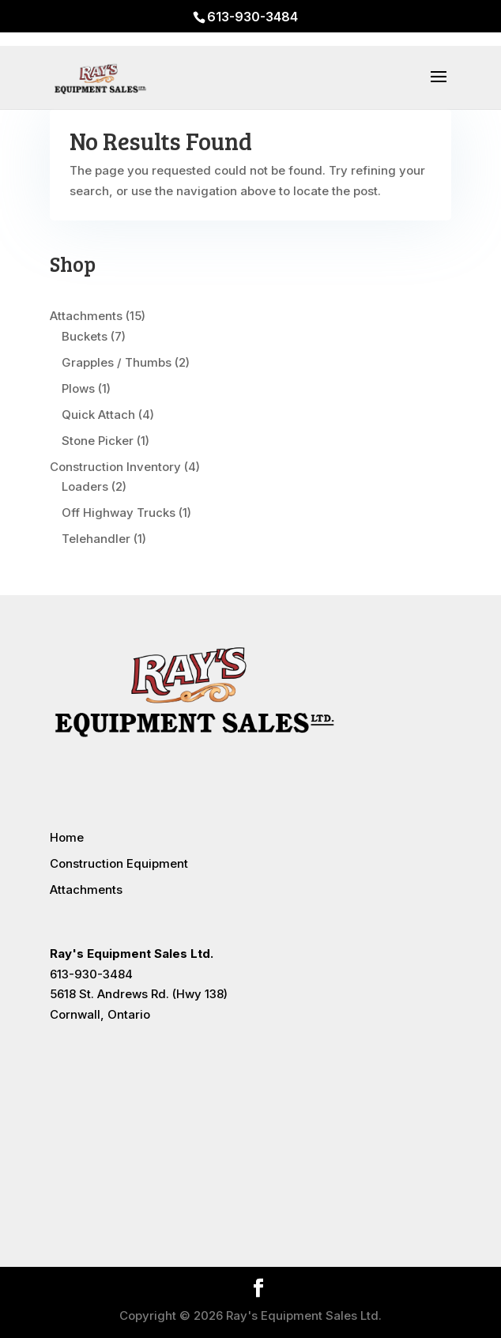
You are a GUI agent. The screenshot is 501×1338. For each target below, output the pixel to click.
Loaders (85, 486)
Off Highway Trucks (118, 512)
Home (67, 837)
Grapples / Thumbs (116, 362)
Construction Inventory (115, 466)
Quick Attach (98, 414)
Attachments (86, 315)
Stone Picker (98, 440)
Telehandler (96, 538)
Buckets (84, 336)
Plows (78, 388)
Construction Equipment (119, 863)
